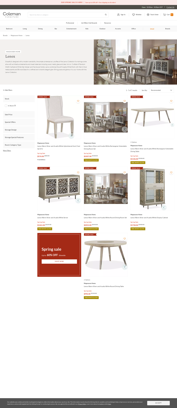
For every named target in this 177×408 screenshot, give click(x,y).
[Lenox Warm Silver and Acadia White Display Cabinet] (152, 214)
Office (133, 29)
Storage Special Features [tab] (14, 137)
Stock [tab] (7, 99)
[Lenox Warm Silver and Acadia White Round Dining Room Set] (106, 214)
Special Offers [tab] (10, 122)
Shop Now (59, 261)
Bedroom (9, 29)
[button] (121, 14)
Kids (86, 29)
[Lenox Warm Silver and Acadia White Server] (59, 214)
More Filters (7, 150)
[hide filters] (8, 90)
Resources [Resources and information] (107, 23)
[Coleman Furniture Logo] (12, 17)
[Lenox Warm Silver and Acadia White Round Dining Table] (106, 283)
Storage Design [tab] (11, 130)
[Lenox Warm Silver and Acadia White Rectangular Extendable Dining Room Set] (106, 143)
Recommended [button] (156, 90)
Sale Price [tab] (8, 114)
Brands (167, 29)
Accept (158, 403)
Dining (40, 29)
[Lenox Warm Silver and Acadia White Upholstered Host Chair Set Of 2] (59, 143)
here (109, 404)
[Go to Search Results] (106, 15)
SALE (152, 29)
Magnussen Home (16, 35)
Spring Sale (41, 153)
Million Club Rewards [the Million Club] (89, 23)
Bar (56, 29)
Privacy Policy (82, 404)
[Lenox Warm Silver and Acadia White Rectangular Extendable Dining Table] (152, 145)
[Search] (68, 15)
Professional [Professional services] (70, 23)
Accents (118, 29)
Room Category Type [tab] (13, 145)
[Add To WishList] (78, 101)
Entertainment (71, 29)
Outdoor (102, 29)
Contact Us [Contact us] (170, 7)
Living (25, 29)
